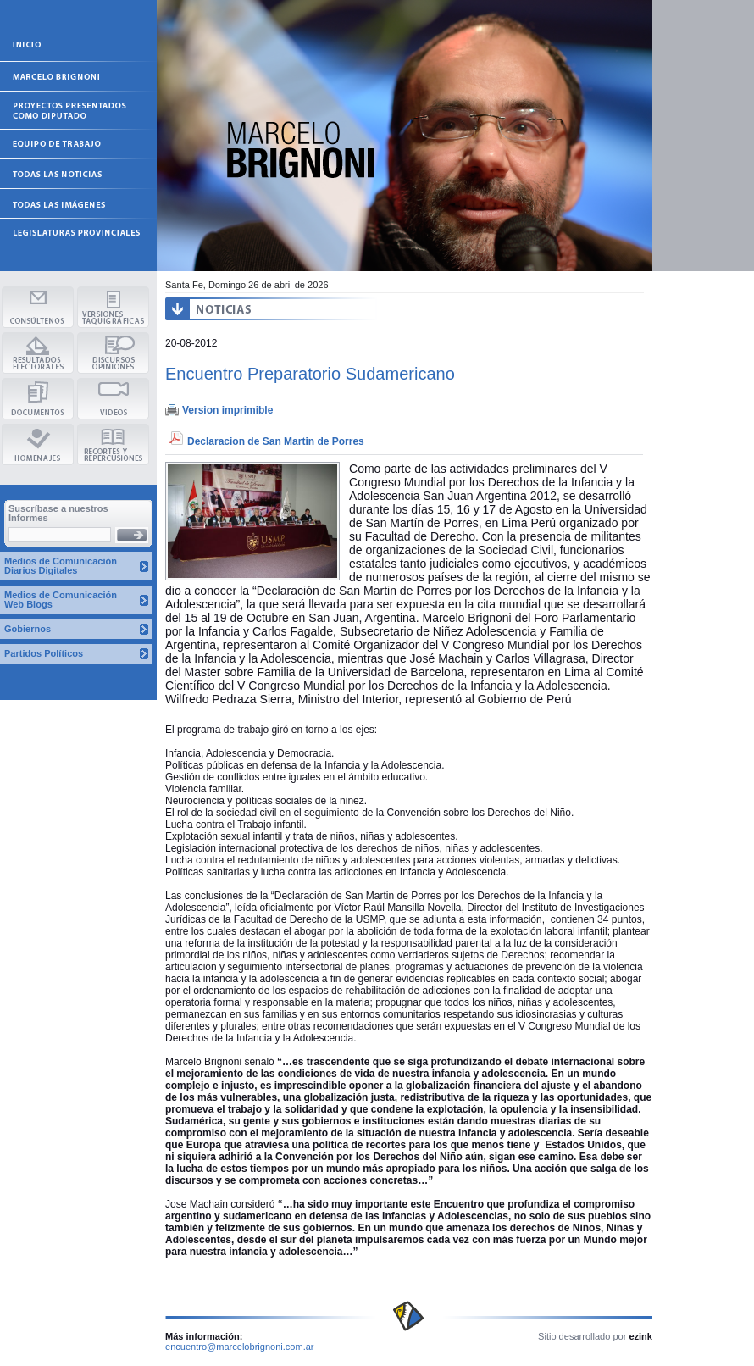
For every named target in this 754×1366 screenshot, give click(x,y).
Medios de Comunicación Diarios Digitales (60, 565)
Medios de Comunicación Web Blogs (60, 599)
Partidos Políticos (43, 653)
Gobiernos (27, 629)
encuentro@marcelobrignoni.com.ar (239, 1346)
